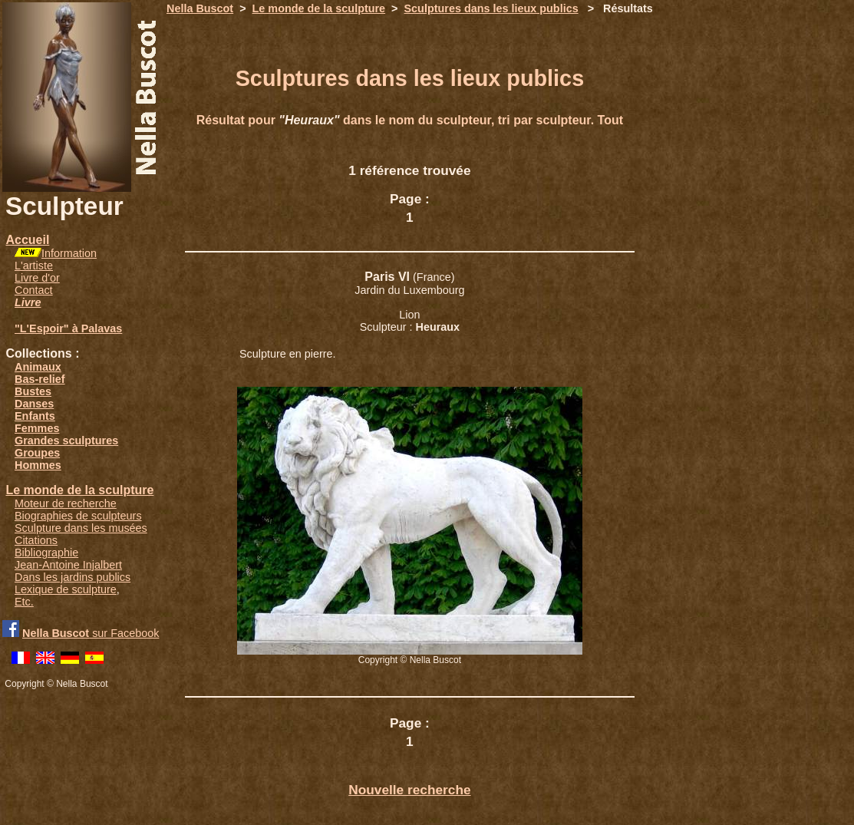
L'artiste (34, 265)
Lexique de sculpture (66, 589)
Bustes (33, 391)
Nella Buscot (200, 8)
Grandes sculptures (66, 440)
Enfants (35, 416)
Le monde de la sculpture (79, 490)
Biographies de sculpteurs (78, 516)
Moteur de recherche (66, 503)
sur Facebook (90, 633)
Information (69, 253)
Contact (34, 290)
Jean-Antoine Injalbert (68, 565)
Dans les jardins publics (72, 577)
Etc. (24, 602)
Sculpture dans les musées (81, 528)
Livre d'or (37, 278)
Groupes (37, 453)
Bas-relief (40, 379)
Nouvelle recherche (409, 789)
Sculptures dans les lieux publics (491, 8)
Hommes (38, 465)
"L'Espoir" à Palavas (68, 328)
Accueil (27, 239)
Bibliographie (46, 552)
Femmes (37, 428)
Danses (34, 404)
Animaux (38, 367)
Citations (36, 540)
